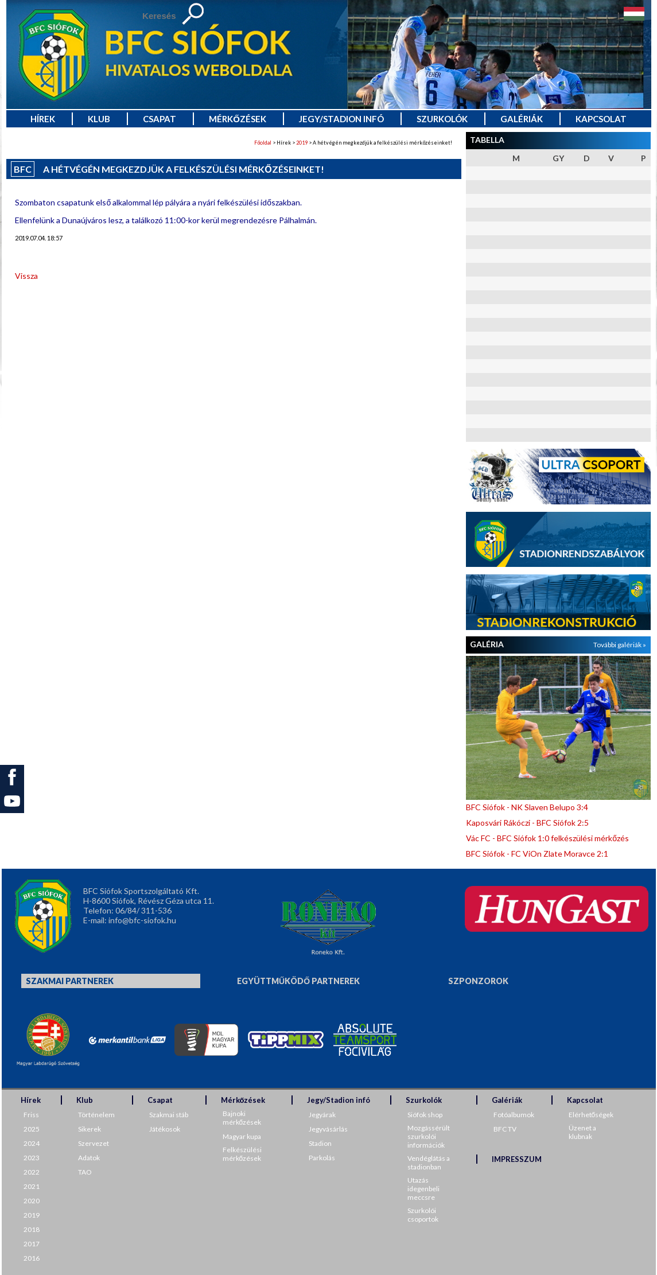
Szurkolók (442, 119)
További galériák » (619, 644)
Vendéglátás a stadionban (428, 1162)
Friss (31, 1114)
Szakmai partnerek (70, 981)
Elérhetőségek (591, 1114)
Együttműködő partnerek (298, 981)
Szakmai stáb (168, 1114)
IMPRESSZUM (517, 1159)
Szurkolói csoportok (422, 1214)
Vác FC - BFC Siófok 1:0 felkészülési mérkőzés (547, 838)
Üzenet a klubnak (582, 1132)
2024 (32, 1143)
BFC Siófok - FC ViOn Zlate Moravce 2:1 (537, 853)
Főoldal (262, 142)
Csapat (159, 119)
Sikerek (89, 1129)
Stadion (320, 1143)
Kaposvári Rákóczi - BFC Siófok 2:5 (527, 822)
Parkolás (322, 1157)
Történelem (96, 1114)
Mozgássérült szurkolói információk (428, 1136)
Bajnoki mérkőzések (242, 1117)
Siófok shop (424, 1114)
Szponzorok (478, 981)
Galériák (521, 119)
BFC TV (504, 1129)
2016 (32, 1258)
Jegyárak (322, 1114)
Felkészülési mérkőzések (242, 1154)
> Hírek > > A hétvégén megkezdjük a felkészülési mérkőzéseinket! (353, 142)
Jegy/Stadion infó (341, 119)
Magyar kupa (242, 1136)
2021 (32, 1186)
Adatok (89, 1157)
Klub (99, 119)
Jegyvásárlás (328, 1129)
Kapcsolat (601, 119)
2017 (32, 1243)
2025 (32, 1129)
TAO (85, 1172)
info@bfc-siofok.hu (142, 920)
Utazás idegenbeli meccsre (423, 1189)
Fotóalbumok (513, 1114)
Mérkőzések (237, 119)
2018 (32, 1229)
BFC (23, 169)
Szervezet (93, 1143)
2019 (302, 142)
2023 (32, 1157)
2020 (32, 1200)
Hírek (42, 119)
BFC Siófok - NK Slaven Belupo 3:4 (527, 807)
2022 (32, 1172)
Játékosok (164, 1129)
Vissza (26, 276)
